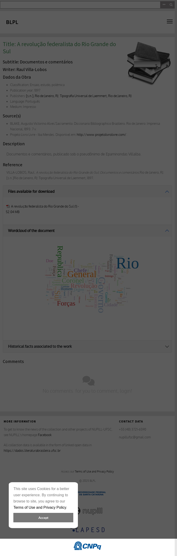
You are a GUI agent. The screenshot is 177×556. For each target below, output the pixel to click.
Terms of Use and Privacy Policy (39, 507)
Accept (43, 518)
